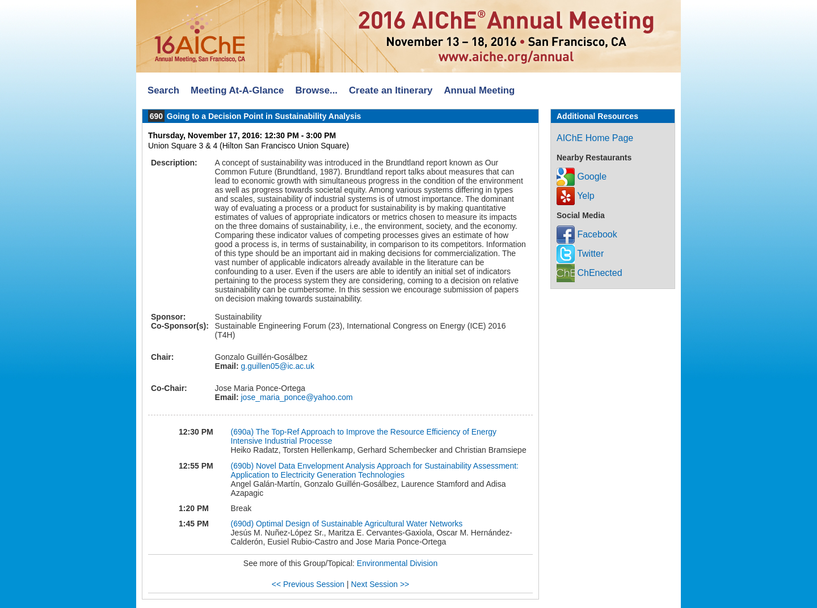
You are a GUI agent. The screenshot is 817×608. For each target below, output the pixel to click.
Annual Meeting (479, 90)
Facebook (587, 234)
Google (582, 176)
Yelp (576, 196)
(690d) (242, 523)
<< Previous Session (308, 584)
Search (163, 90)
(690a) (242, 431)
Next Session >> (380, 584)
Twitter (580, 253)
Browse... (316, 90)
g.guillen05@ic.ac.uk (276, 366)
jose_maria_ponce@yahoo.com (296, 397)
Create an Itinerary (390, 90)
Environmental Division (397, 563)
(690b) (242, 465)
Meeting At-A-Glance (237, 90)
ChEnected (589, 273)
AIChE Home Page (595, 138)
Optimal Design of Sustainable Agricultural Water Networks (359, 523)
